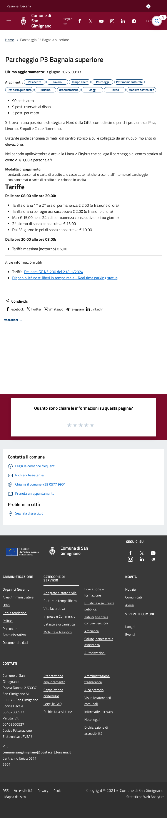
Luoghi (130, 626)
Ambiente (91, 631)
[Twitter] (88, 21)
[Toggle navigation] (8, 20)
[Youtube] (99, 21)
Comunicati (133, 597)
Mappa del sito (15, 796)
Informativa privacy (98, 711)
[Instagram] (110, 21)
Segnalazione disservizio (53, 693)
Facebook (14, 309)
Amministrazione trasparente (97, 679)
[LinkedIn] (121, 21)
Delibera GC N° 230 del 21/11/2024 (53, 272)
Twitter (34, 309)
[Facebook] (77, 21)
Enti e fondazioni (15, 612)
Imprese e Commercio (59, 616)
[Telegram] (132, 21)
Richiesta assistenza (58, 711)
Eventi (130, 634)
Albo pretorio (94, 689)
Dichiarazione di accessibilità (96, 730)
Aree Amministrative (18, 597)
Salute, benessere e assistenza (98, 642)
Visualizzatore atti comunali (97, 700)
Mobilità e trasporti (57, 632)
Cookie (58, 790)
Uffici (6, 605)
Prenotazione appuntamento (54, 679)
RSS (6, 790)
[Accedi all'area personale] (148, 6)
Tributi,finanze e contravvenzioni (96, 620)
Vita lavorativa (54, 608)
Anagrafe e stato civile (60, 592)
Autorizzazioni (94, 652)
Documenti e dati (15, 642)
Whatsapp (53, 309)
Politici (8, 620)
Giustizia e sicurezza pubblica (99, 606)
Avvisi (129, 605)
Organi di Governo (16, 589)
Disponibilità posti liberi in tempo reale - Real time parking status (64, 278)
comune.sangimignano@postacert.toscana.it (37, 752)
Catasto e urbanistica (59, 624)
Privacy (42, 790)
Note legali (92, 719)
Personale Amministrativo (14, 631)
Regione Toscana (19, 6)
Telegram (74, 309)
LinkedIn (94, 309)
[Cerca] (157, 21)
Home (9, 39)
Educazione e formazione (94, 592)
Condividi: (16, 301)
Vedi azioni (14, 320)
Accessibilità (23, 790)
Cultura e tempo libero (60, 600)
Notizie (130, 589)
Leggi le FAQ (52, 703)
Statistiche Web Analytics (144, 796)
